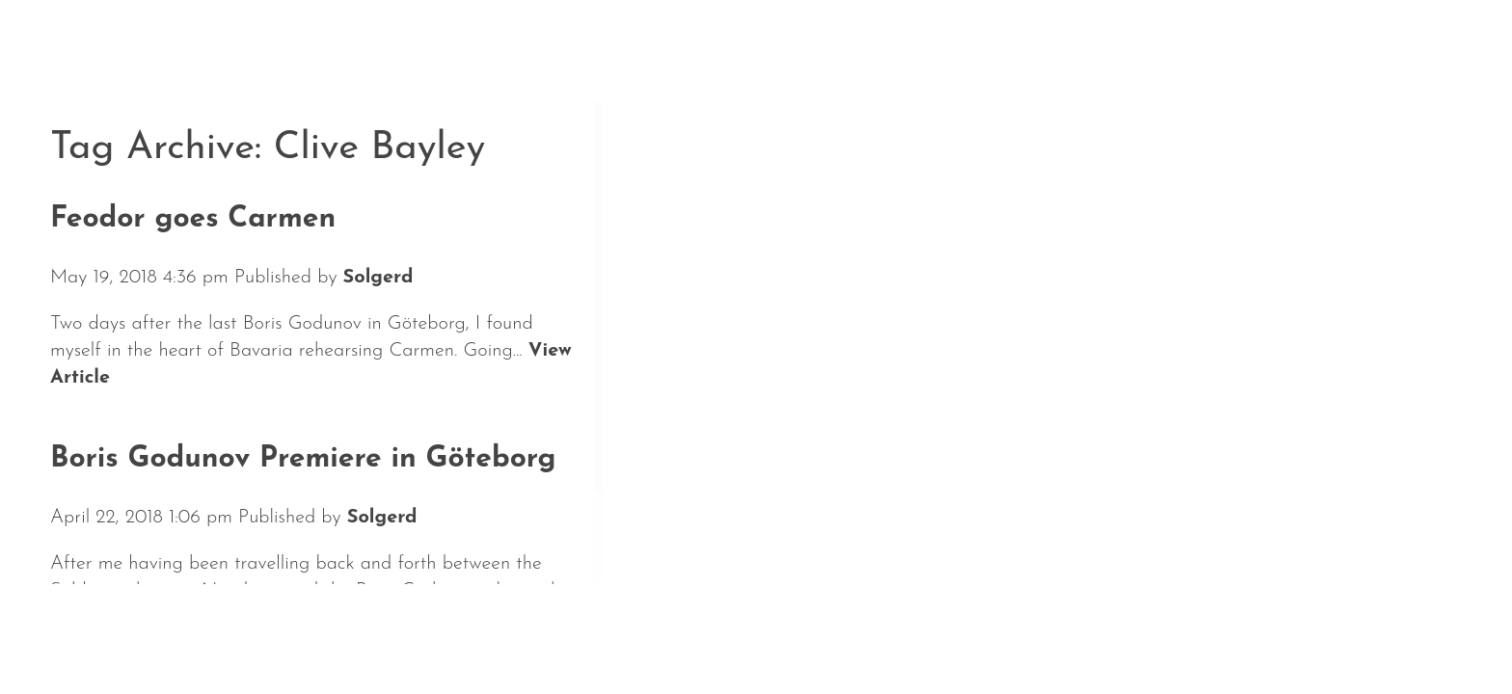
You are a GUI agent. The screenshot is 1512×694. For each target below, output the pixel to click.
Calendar (195, 635)
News (82, 635)
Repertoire (436, 635)
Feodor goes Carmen (193, 219)
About (313, 635)
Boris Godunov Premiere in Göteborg (302, 459)
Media (562, 635)
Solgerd (378, 277)
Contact (672, 635)
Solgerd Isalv (1263, 622)
